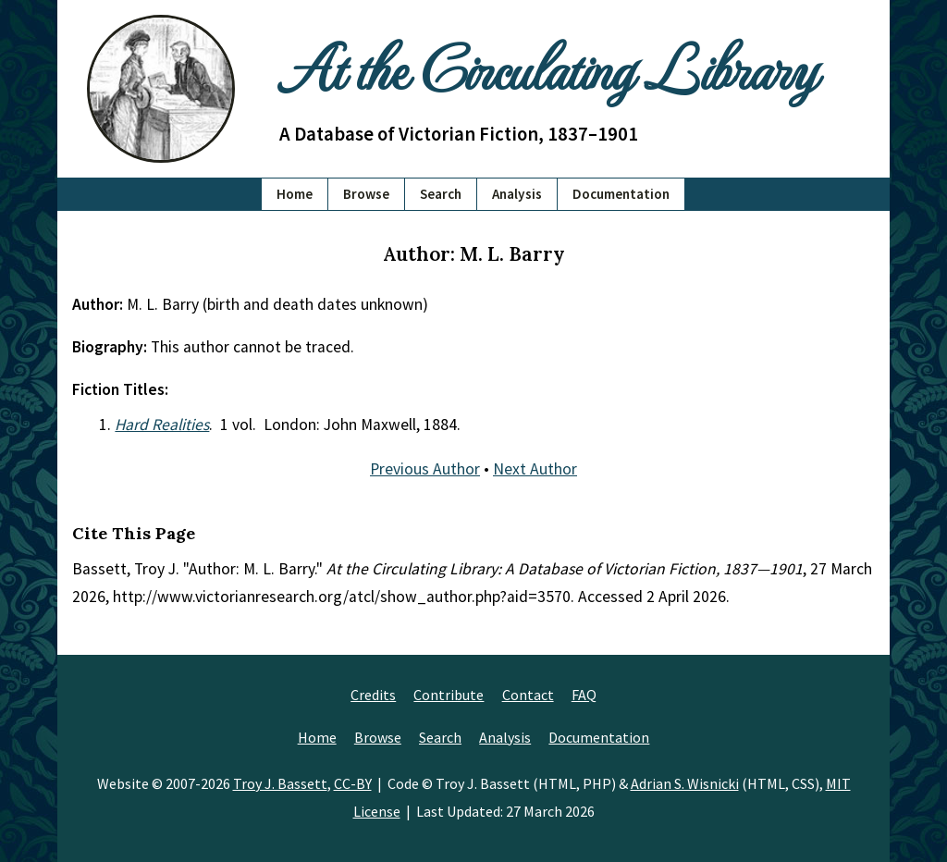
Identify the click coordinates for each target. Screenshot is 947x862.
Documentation (621, 194)
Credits (373, 694)
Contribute (448, 694)
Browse (366, 194)
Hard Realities (162, 424)
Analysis (517, 194)
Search (440, 194)
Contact (528, 694)
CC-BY (353, 783)
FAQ (584, 694)
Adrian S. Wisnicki (685, 783)
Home (295, 194)
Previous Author (425, 469)
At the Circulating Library (547, 66)
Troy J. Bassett (280, 783)
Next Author (535, 469)
